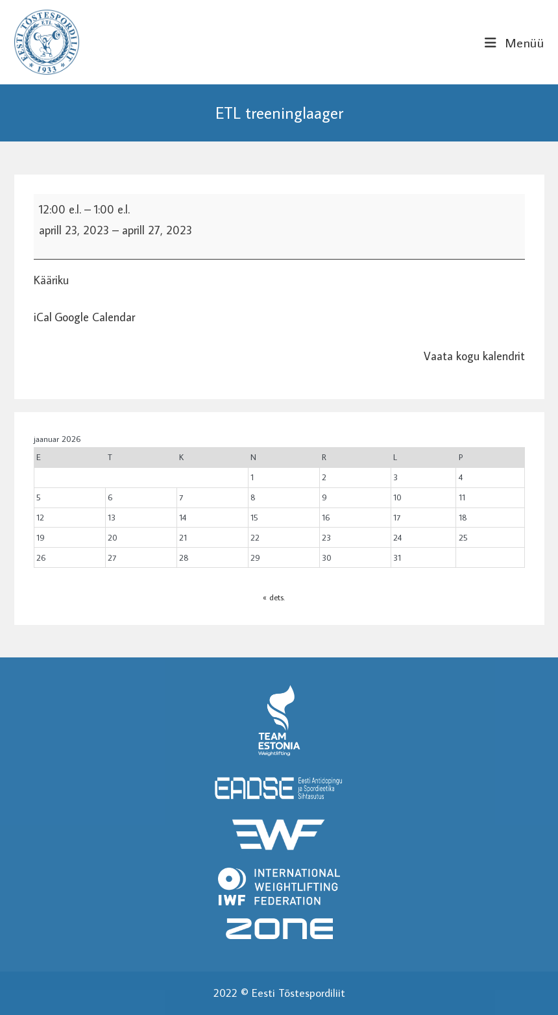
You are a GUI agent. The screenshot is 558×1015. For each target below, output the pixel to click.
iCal (43, 317)
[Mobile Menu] (514, 42)
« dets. (274, 597)
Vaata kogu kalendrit (474, 356)
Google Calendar (95, 317)
